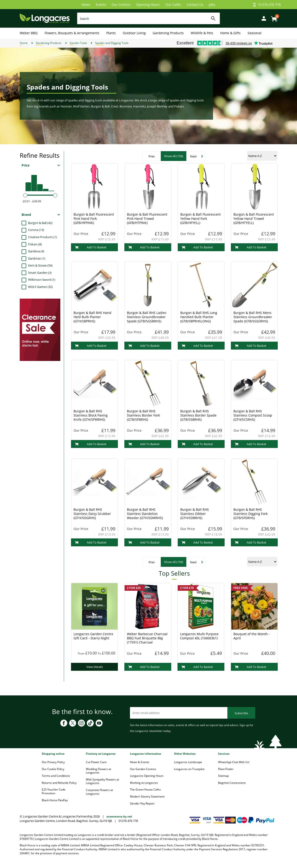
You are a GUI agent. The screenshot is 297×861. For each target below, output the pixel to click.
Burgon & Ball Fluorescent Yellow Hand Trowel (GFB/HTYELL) (253, 218)
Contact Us (195, 4)
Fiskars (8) (35, 244)
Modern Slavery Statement (147, 796)
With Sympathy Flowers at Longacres (102, 781)
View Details (94, 667)
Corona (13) (36, 230)
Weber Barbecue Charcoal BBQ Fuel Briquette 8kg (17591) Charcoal (147, 638)
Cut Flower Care (96, 762)
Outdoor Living (134, 33)
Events (101, 4)
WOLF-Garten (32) (40, 287)
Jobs (212, 4)
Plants (111, 33)
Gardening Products (168, 33)
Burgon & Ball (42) (40, 223)
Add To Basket (91, 247)
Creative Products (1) (42, 237)
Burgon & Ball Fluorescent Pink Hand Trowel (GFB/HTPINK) (147, 218)
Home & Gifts (230, 33)
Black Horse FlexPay (55, 800)
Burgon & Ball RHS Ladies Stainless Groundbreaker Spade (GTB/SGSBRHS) (146, 316)
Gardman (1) (36, 258)
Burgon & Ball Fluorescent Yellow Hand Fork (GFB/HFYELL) (200, 218)
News (86, 4)
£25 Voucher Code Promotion (53, 791)
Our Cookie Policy (53, 769)
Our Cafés (173, 4)
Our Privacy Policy (53, 762)
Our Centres (121, 4)
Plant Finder (225, 769)
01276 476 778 (269, 4)
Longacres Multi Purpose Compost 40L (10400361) (199, 636)
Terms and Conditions (56, 776)
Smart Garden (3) (40, 272)
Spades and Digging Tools (112, 43)
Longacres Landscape (188, 762)
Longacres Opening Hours (147, 776)
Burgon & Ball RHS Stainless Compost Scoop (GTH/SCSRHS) (252, 415)
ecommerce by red (119, 816)
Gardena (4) (36, 251)
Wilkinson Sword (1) (41, 279)
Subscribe (241, 713)
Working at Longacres (144, 783)
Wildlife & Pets (202, 33)
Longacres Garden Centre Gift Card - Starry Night (93, 636)
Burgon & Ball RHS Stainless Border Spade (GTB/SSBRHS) (198, 415)
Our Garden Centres (143, 769)
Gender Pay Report (142, 803)
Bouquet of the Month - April (251, 636)
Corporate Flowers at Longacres (99, 792)
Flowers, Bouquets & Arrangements (72, 33)
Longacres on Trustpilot (189, 769)
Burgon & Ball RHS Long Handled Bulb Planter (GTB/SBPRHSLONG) (198, 316)
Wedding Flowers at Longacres (98, 771)
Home (24, 43)
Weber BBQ (29, 33)
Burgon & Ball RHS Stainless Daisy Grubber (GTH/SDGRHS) (92, 513)
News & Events (139, 762)
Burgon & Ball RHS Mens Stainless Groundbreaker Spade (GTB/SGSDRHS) (252, 316)
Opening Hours (148, 4)
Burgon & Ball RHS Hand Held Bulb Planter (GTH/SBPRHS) (92, 316)
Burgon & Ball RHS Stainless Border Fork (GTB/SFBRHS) (143, 415)
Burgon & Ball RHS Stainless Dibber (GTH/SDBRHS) (194, 513)
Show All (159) (173, 156)
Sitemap (223, 776)
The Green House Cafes (145, 789)
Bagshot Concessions (232, 783)
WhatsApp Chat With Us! (233, 762)
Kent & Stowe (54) (40, 265)
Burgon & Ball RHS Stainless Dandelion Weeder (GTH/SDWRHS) (145, 513)
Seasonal (254, 33)
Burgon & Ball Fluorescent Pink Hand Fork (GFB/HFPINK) (94, 218)
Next (193, 156)
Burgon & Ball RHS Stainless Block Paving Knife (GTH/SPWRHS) (91, 415)
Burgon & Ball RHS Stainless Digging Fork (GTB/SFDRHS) (250, 513)
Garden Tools (78, 43)
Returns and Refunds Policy (59, 783)
